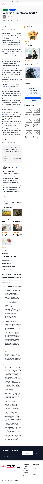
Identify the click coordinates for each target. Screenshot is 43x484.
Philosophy (16, 232)
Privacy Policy (4, 482)
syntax (4, 51)
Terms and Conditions (10, 482)
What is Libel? (28, 114)
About (34, 466)
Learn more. (39, 1)
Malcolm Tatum (12, 16)
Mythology (16, 218)
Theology (4, 232)
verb (18, 65)
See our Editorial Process (6, 202)
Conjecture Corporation (14, 480)
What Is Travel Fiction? (5, 220)
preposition (4, 86)
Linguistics (28, 60)
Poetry (27, 79)
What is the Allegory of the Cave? (36, 137)
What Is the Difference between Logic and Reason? (5, 251)
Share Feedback (17, 202)
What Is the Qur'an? (4, 235)
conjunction (16, 89)
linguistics (4, 114)
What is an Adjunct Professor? (27, 125)
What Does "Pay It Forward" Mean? (17, 235)
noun (17, 63)
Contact (34, 468)
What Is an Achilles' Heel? (16, 220)
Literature (4, 218)
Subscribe (33, 98)
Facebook (35, 474)
